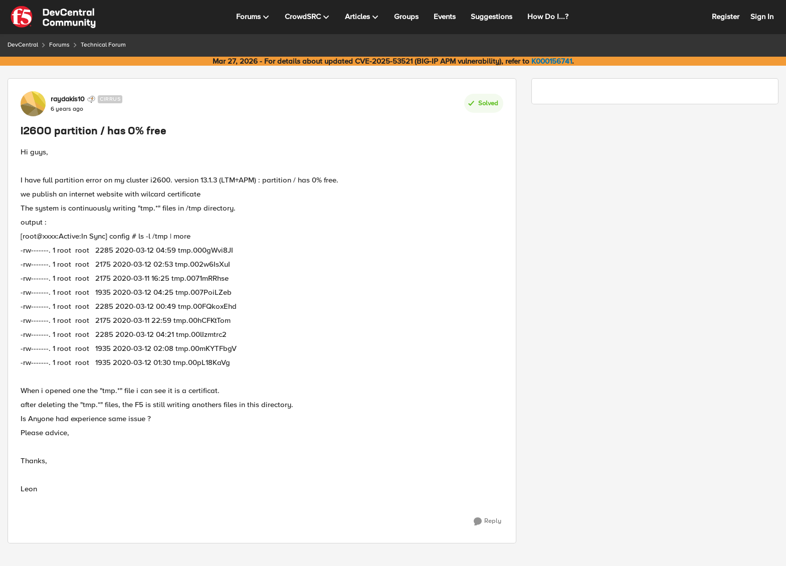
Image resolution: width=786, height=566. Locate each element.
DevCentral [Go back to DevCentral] (23, 45)
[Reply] (487, 521)
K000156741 (551, 61)
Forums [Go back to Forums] (59, 45)
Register (725, 16)
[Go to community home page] (53, 17)
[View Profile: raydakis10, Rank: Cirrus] (33, 103)
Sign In (761, 16)
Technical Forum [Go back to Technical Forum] (103, 45)
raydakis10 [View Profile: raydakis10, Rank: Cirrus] (68, 99)
